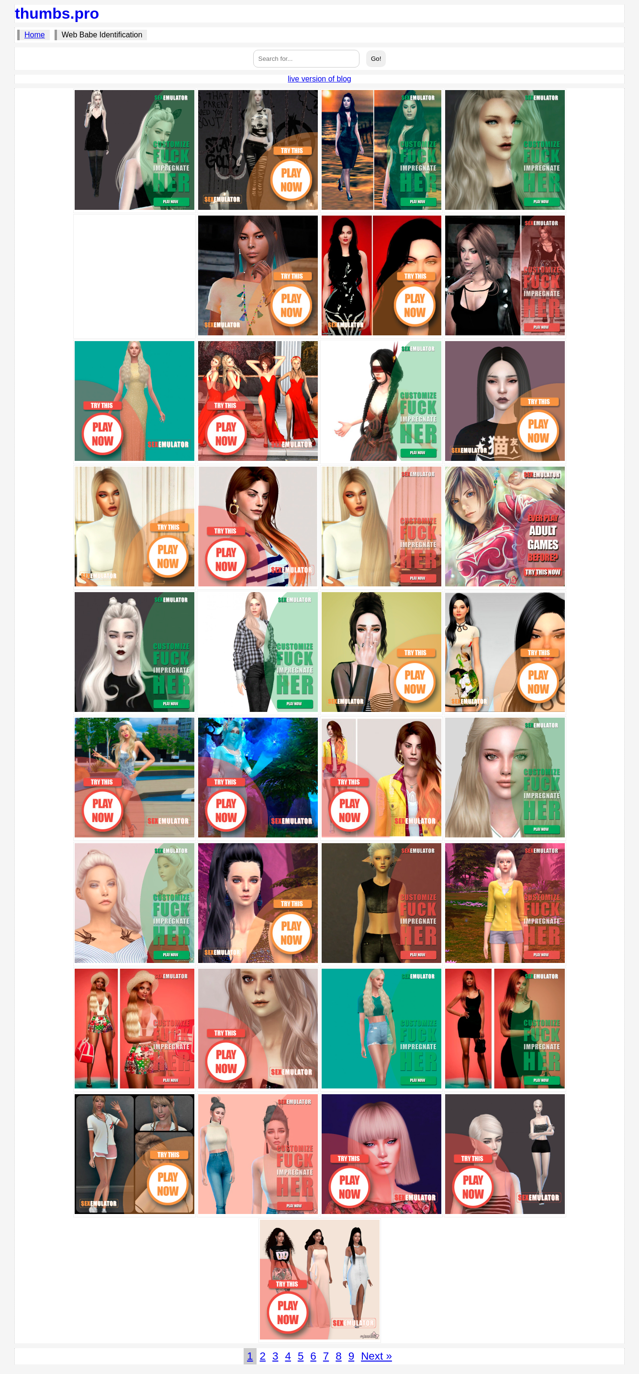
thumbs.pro (57, 13)
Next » (376, 1356)
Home (34, 35)
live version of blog (319, 79)
